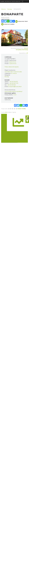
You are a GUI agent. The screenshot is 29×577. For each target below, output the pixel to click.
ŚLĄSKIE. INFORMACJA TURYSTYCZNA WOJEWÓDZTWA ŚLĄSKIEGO (10, 1)
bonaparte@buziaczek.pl (14, 86)
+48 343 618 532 (13, 81)
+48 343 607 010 (13, 83)
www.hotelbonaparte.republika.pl (13, 91)
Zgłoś (26, 48)
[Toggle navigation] (22, 1)
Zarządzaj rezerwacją (22, 49)
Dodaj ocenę (21, 108)
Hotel (14, 94)
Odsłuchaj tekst (21, 21)
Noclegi (7, 76)
